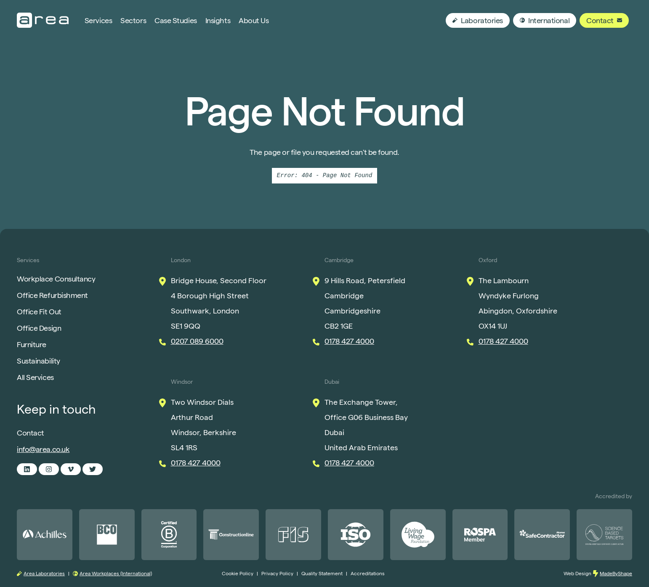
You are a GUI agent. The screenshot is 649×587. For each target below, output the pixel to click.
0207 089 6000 (197, 341)
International (544, 20)
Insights (217, 20)
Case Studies (175, 20)
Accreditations (368, 573)
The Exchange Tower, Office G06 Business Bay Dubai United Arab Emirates (366, 425)
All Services (35, 377)
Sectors (133, 20)
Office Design (39, 328)
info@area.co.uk (43, 449)
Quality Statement (322, 573)
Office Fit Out (39, 312)
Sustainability (38, 361)
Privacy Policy (277, 573)
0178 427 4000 (349, 341)
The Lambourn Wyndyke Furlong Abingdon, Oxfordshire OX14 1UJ (518, 303)
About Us (254, 20)
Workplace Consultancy (56, 279)
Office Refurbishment (52, 295)
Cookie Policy (237, 573)
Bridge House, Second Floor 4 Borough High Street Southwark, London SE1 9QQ (218, 303)
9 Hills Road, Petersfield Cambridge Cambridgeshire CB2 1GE (364, 303)
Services (98, 20)
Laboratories (477, 20)
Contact (604, 20)
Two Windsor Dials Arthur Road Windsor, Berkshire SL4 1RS (203, 425)
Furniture (31, 344)
